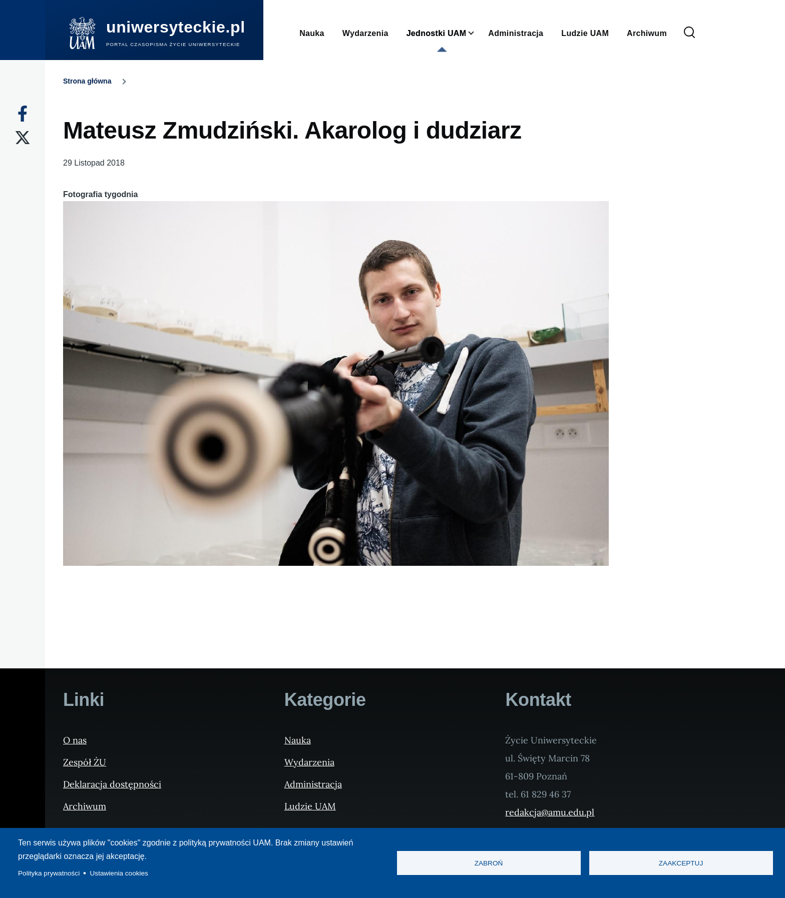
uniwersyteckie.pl (175, 27)
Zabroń (489, 863)
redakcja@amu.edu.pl (549, 812)
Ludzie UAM (310, 806)
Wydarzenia (309, 762)
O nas (75, 740)
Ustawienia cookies (119, 873)
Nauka (297, 740)
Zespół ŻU (84, 762)
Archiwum (84, 806)
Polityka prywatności (49, 873)
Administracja (313, 784)
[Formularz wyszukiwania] (689, 33)
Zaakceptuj (681, 863)
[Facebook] (23, 114)
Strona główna (87, 81)
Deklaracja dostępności (112, 784)
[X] (23, 138)
